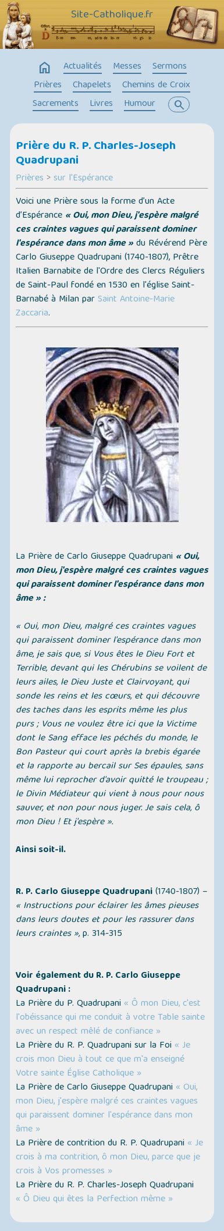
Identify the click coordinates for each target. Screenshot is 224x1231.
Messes (127, 67)
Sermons (169, 67)
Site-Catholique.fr (112, 16)
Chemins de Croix (156, 85)
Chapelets (92, 85)
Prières (48, 85)
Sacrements (56, 104)
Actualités (82, 67)
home (44, 68)
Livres (101, 104)
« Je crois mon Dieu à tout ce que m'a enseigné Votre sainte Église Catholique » (103, 1060)
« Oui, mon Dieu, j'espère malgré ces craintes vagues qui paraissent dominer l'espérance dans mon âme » (107, 1109)
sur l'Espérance (83, 179)
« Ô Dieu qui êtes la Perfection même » (94, 1199)
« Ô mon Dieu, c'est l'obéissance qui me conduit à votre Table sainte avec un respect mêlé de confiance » (110, 1018)
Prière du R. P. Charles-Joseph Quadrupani (96, 154)
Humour (139, 104)
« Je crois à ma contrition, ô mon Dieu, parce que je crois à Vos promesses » (109, 1158)
